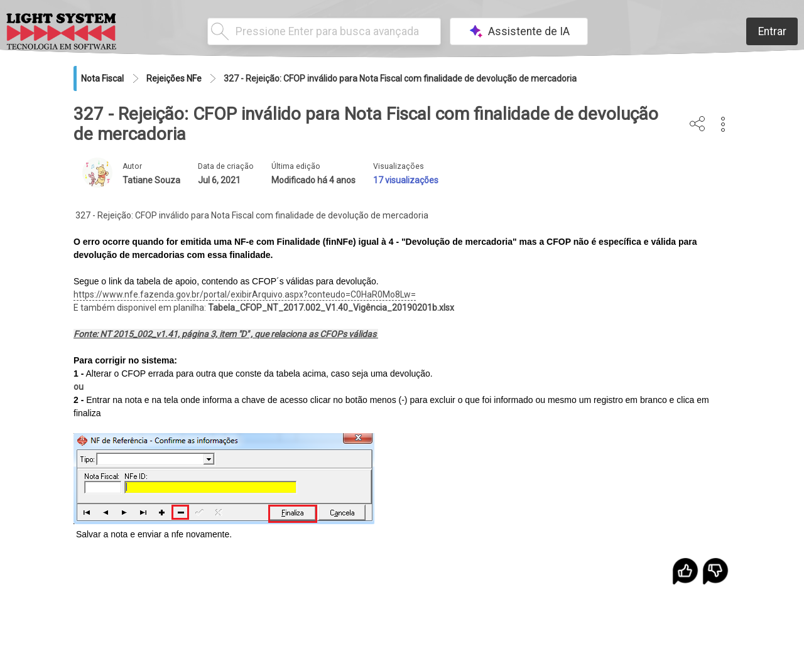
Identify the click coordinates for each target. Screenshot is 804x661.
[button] (723, 124)
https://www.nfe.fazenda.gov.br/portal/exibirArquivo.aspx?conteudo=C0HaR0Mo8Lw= (244, 294)
